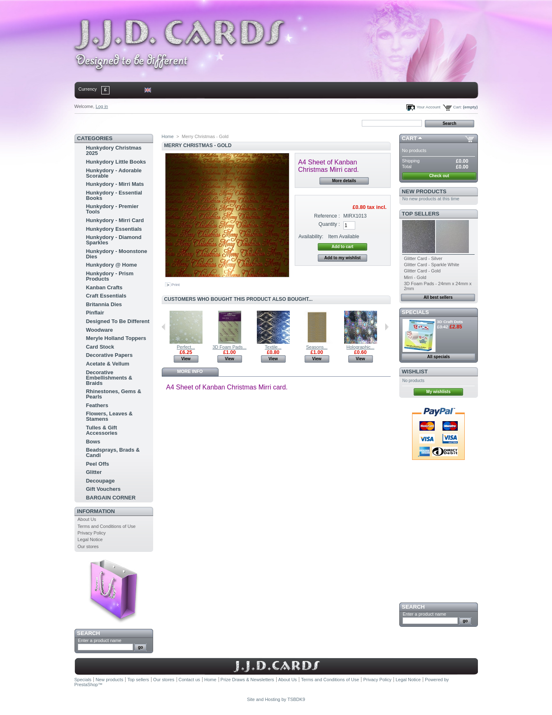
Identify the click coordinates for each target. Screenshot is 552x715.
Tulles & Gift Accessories (102, 430)
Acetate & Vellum (108, 364)
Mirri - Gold (415, 277)
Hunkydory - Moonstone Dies (116, 254)
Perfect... (186, 347)
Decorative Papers (109, 355)
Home (88, 122)
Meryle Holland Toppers (116, 338)
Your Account (428, 107)
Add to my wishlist (342, 258)
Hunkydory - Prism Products (110, 276)
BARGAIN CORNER (111, 498)
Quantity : (329, 224)
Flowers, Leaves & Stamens (109, 416)
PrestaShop (86, 684)
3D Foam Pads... (229, 347)
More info (190, 371)
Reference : (327, 216)
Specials (415, 312)
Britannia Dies (104, 304)
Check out (439, 175)
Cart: (457, 107)
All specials (438, 356)
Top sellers (420, 214)
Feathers (97, 405)
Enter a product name (99, 640)
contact (115, 122)
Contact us (189, 679)
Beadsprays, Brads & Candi (113, 452)
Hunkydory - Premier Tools (112, 209)
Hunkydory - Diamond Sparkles (114, 240)
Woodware (99, 330)
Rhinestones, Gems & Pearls (113, 394)
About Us (86, 519)
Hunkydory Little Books (116, 162)
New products (424, 191)
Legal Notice (89, 539)
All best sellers (438, 297)
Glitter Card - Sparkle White (431, 264)
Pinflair (95, 312)
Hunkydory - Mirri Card (115, 220)
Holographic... (361, 347)
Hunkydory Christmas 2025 (114, 150)
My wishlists (438, 391)
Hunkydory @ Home (111, 265)
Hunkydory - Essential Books (114, 195)
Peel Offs (97, 464)
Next (387, 327)
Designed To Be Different (117, 321)
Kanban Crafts (104, 287)
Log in (101, 106)
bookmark (169, 122)
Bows (93, 441)
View (186, 358)
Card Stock (100, 347)
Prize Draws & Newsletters (247, 679)
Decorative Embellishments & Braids (109, 377)
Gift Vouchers (103, 489)
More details (344, 180)
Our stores (87, 546)
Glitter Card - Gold (422, 270)
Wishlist (415, 371)
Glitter (94, 472)
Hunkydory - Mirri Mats (115, 184)
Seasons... (317, 347)
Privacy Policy (91, 532)
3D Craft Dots (450, 321)
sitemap (142, 122)
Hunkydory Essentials (114, 229)
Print (175, 284)
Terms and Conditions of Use (106, 526)
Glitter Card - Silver (423, 258)
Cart (409, 138)
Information (96, 511)
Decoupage (100, 481)
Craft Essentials (106, 296)
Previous (163, 327)
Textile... (273, 347)
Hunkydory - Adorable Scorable (114, 173)
